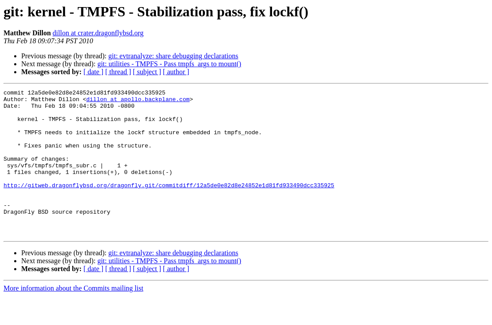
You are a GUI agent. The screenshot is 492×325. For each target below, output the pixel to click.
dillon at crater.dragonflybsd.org (98, 33)
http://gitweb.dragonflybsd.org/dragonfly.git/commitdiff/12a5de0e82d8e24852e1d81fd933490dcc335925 (169, 205)
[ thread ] (118, 72)
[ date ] (93, 72)
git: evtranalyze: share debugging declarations (173, 56)
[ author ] (176, 72)
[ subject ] (147, 72)
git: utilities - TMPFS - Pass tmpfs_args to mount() (169, 64)
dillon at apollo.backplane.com (137, 102)
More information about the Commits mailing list (73, 317)
